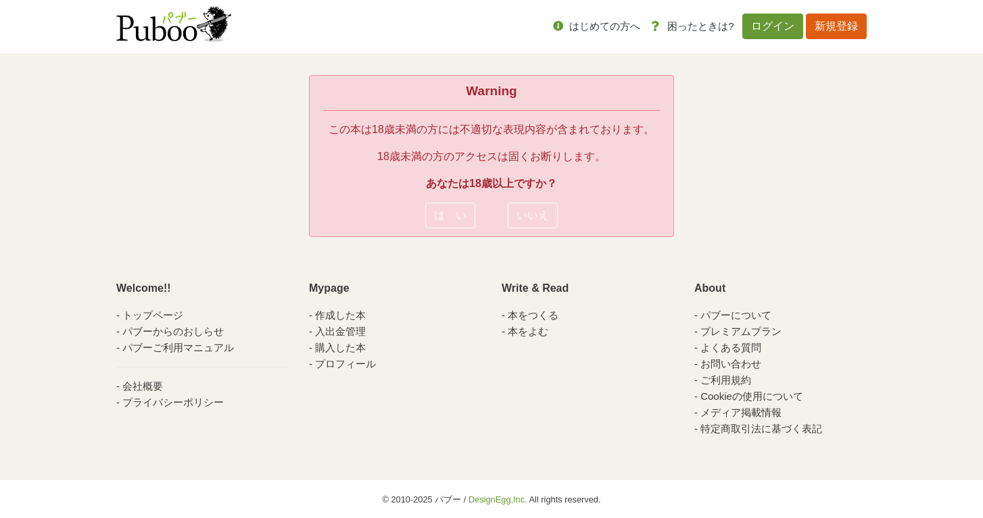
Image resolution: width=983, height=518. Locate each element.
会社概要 (142, 386)
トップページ (152, 315)
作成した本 (340, 315)
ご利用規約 (725, 380)
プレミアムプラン (741, 331)
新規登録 (836, 26)
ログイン (772, 26)
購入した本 (340, 347)
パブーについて (735, 315)
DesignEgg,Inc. (498, 499)
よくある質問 (730, 347)
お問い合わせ (730, 363)
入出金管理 (340, 331)
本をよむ (528, 331)
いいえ (533, 215)
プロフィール (345, 363)
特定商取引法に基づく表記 (761, 428)
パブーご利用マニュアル (178, 347)
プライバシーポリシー (173, 402)
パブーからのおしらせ (173, 331)
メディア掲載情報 (741, 412)
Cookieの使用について (751, 396)
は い (450, 215)
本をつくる (533, 315)
